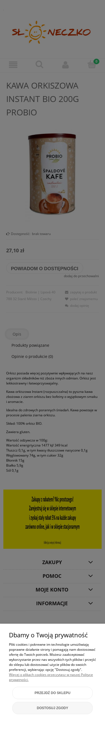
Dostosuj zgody (52, 708)
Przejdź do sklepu (52, 693)
